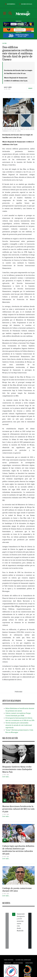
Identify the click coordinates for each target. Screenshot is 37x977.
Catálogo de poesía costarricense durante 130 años (17, 889)
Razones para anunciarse (23, 960)
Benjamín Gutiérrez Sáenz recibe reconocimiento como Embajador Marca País (17, 769)
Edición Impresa (9, 4)
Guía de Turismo (18, 963)
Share (30, 88)
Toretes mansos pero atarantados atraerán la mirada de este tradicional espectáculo (19, 725)
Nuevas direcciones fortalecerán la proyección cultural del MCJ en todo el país (18, 809)
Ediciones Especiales (25, 4)
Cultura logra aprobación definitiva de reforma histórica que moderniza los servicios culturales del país (18, 850)
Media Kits (7, 963)
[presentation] (7, 931)
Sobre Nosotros (8, 960)
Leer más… (6, 777)
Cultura (4, 43)
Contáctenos (29, 963)
